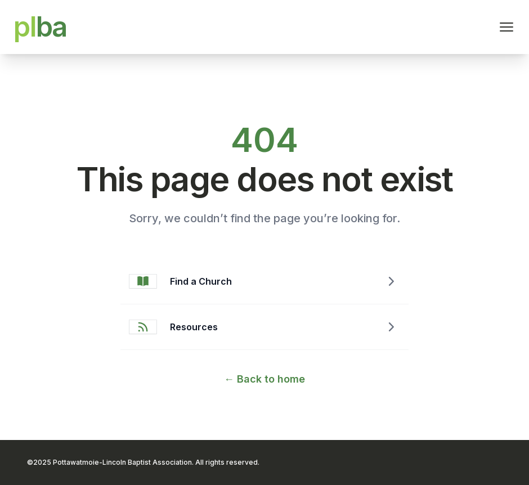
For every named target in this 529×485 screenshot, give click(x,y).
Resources (194, 327)
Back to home (264, 379)
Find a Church (201, 281)
